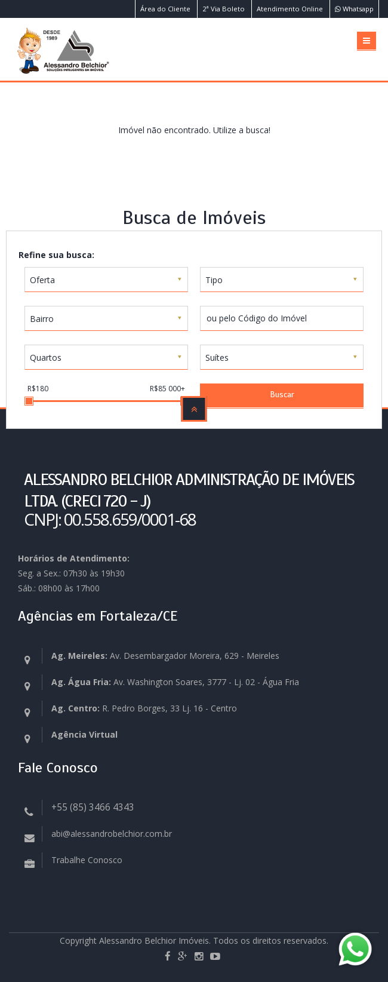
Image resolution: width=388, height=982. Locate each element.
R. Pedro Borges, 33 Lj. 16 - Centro (144, 708)
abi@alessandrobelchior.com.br (111, 833)
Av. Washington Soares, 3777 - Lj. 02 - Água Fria (175, 682)
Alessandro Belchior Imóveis (154, 940)
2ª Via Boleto (223, 8)
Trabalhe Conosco (86, 860)
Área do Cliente (165, 8)
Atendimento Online (290, 8)
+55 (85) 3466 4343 (92, 807)
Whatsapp (354, 8)
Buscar (282, 394)
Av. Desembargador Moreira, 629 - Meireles (165, 655)
